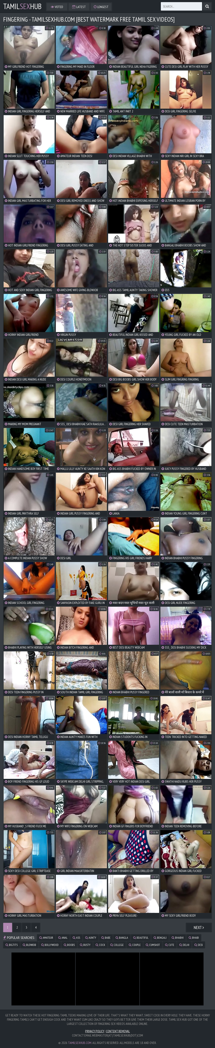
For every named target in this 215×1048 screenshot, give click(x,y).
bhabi (194, 938)
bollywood (50, 945)
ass (76, 938)
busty (85, 945)
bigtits (12, 945)
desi (198, 945)
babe (105, 938)
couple (135, 945)
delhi (184, 945)
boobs (69, 945)
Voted (57, 7)
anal (63, 938)
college (117, 945)
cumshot (153, 945)
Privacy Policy (94, 1031)
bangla (122, 938)
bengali (160, 938)
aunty (90, 938)
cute (169, 945)
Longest (101, 7)
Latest (79, 7)
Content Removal (118, 1031)
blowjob (29, 945)
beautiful (141, 938)
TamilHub (22, 6)
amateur (46, 938)
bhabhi (178, 938)
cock (100, 945)
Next (199, 927)
